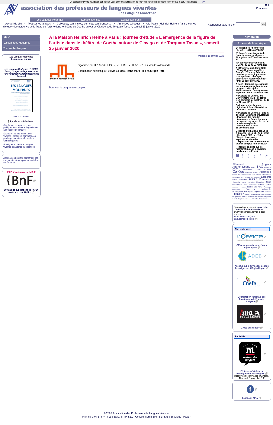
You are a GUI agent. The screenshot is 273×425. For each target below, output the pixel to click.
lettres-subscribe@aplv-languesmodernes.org (245, 217)
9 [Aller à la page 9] (255, 157)
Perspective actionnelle (258, 189)
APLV (6, 37)
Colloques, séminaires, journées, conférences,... (84, 23)
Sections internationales (250, 196)
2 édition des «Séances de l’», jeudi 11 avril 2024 (250, 49)
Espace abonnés (90, 19)
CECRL (236, 169)
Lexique (245, 184)
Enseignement (237, 177)
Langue (234, 184)
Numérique (252, 187)
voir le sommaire (21, 116)
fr (266, 4)
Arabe (253, 167)
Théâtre (255, 199)
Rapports (257, 194)
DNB (240, 174)
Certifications (247, 169)
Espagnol (266, 177)
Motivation (242, 187)
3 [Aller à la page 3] (248, 155)
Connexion (262, 8)
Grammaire (236, 182)
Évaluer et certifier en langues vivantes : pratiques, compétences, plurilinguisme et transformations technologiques (19, 137)
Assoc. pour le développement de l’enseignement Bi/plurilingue (252, 267)
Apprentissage (241, 166)
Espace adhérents (131, 19)
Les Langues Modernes (50, 19)
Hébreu (244, 182)
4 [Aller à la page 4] (255, 155)
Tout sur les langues (39, 23)
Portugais (268, 191)
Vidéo (268, 199)
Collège (238, 171)
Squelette (175, 416)
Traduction (262, 199)
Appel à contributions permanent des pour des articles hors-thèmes (20, 160)
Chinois (258, 169)
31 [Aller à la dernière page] (266, 157)
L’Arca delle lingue (250, 328)
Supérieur (241, 199)
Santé (262, 194)
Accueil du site (13, 23)
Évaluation (243, 180)
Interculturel (260, 182)
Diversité (234, 174)
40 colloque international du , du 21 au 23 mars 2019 (251, 64)
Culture (255, 172)
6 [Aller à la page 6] (266, 155)
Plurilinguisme (237, 192)
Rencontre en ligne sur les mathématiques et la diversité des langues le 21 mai (251, 149)
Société (234, 199)
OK (203, 2)
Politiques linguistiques (254, 191)
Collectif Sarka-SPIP (146, 416)
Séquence (267, 196)
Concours (248, 172)
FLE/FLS (253, 179)
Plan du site (89, 416)
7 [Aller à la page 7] (242, 157)
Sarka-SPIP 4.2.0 (123, 416)
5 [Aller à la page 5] (260, 155)
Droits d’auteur (247, 174)
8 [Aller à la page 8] (248, 157)
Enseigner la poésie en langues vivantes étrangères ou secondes (19, 145)
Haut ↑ (187, 416)
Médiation (235, 187)
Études (234, 179)
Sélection (261, 196)
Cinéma (267, 169)
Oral (260, 187)
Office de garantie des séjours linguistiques (252, 246)
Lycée (268, 184)
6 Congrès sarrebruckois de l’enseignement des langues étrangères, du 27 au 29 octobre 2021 (252, 56)
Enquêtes (268, 174)
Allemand (238, 164)
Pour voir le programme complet (67, 87)
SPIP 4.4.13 (104, 416)
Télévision (249, 199)
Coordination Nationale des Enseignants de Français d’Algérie (252, 299)
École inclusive (256, 174)
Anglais (266, 164)
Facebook (250, 398)
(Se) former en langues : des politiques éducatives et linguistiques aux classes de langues (20, 127)
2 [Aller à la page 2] (242, 155)
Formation (265, 179)
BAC (260, 166)
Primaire (237, 193)
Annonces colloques (129, 23)
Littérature (260, 184)
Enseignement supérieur (252, 177)
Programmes (248, 194)
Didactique (265, 171)
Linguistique (251, 184)
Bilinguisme (267, 167)
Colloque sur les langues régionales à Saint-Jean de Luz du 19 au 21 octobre (251, 107)
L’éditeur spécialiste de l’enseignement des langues (250, 372)
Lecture (239, 184)
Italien (268, 182)
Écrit (262, 174)
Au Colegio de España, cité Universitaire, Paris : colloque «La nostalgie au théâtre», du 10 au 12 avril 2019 (252, 99)
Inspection (251, 182)
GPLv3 (164, 416)
